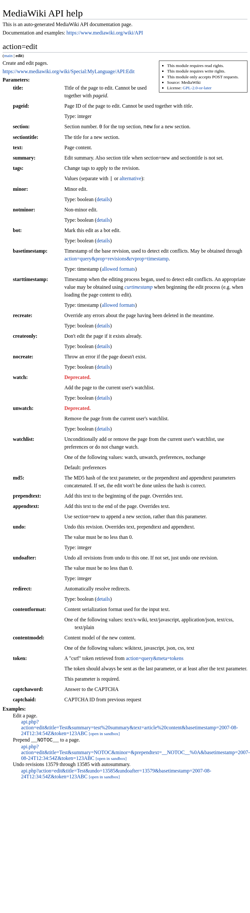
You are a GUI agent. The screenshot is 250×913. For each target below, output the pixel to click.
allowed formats (118, 269)
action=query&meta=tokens (154, 658)
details (103, 199)
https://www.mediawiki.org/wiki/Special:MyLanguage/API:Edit (68, 71)
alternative (131, 178)
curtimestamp (139, 287)
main (8, 55)
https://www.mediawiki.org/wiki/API (105, 32)
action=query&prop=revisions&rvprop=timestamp (116, 258)
